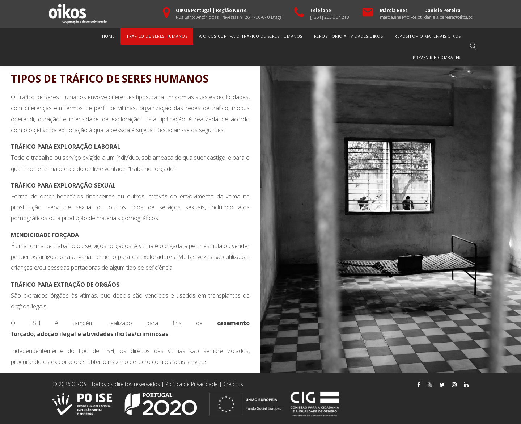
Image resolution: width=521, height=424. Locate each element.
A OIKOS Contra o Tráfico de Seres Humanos (250, 36)
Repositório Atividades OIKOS (348, 36)
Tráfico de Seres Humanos (156, 36)
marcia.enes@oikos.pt (401, 17)
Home (108, 36)
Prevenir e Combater (437, 57)
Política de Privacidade (191, 384)
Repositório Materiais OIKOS (427, 36)
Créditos (233, 384)
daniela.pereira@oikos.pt (448, 17)
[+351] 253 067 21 (328, 17)
